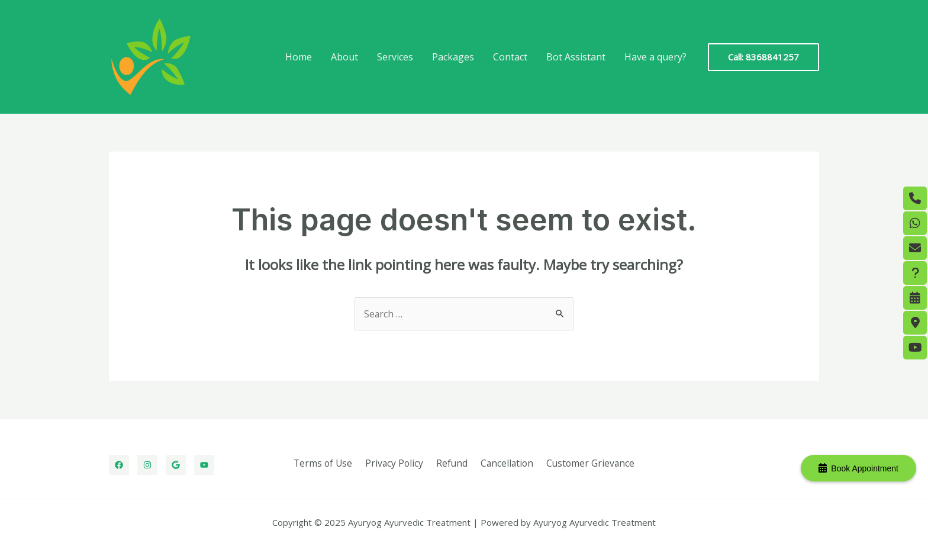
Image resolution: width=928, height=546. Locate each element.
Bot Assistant (575, 56)
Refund (452, 463)
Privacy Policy (396, 463)
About (344, 56)
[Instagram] (147, 465)
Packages (453, 56)
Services (395, 56)
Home (298, 56)
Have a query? (655, 56)
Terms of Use (327, 463)
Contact (510, 56)
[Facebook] (119, 465)
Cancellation (504, 463)
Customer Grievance (586, 463)
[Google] (176, 465)
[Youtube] (204, 465)
